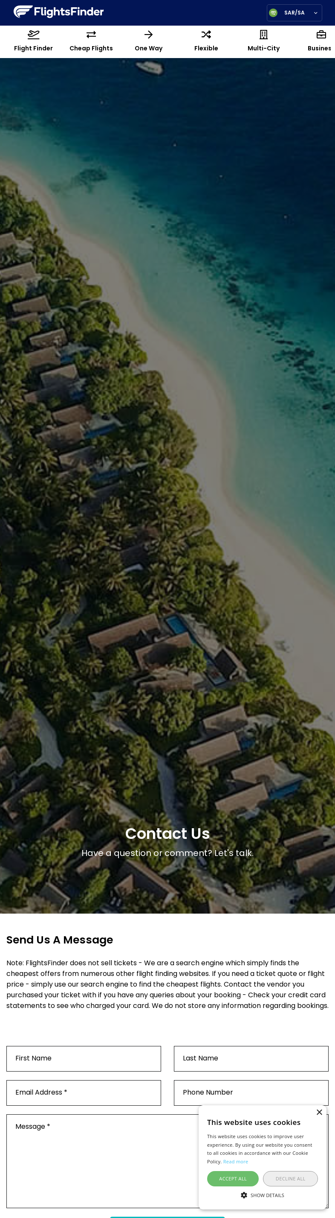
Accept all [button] (233, 1178)
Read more (235, 1161)
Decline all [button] (291, 1178)
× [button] (319, 1113)
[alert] (262, 1157)
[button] (262, 1194)
